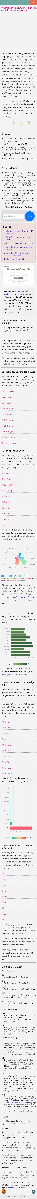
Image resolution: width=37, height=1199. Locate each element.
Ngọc (4, 879)
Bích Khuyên (8, 414)
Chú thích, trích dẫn (15, 259)
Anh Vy (5, 733)
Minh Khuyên (8, 408)
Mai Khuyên (8, 431)
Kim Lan (6, 473)
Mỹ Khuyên (7, 420)
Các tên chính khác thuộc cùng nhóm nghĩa (18, 254)
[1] (24, 202)
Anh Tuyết (7, 773)
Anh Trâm (6, 756)
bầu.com (6, 2)
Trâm (4, 896)
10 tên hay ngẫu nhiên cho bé (19, 243)
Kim (4, 908)
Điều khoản (24, 1197)
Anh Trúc (6, 739)
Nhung (5, 913)
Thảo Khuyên (8, 437)
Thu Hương (7, 490)
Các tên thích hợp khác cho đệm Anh (19, 248)
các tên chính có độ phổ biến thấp (18, 1101)
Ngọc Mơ (6, 525)
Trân (4, 890)
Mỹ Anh (5, 502)
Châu (4, 902)
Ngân (4, 885)
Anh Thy (6, 727)
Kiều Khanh (7, 484)
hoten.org (21, 1124)
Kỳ (3, 919)
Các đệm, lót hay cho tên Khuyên (18, 238)
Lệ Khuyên (7, 402)
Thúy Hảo (6, 479)
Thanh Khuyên (9, 443)
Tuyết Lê (6, 507)
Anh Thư (6, 721)
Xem (30, 216)
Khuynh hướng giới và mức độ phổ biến (19, 232)
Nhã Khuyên (8, 425)
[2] (27, 330)
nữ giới (19, 330)
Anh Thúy (6, 767)
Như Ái (5, 519)
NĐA (4, 1197)
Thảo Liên (7, 496)
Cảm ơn (31, 1197)
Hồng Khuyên (8, 397)
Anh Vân (6, 762)
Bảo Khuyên (8, 391)
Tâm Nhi (6, 513)
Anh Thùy (6, 744)
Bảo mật (17, 1197)
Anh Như (6, 750)
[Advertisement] (18, 31)
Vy (3, 873)
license (11, 1187)
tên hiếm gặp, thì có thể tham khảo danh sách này (18, 600)
